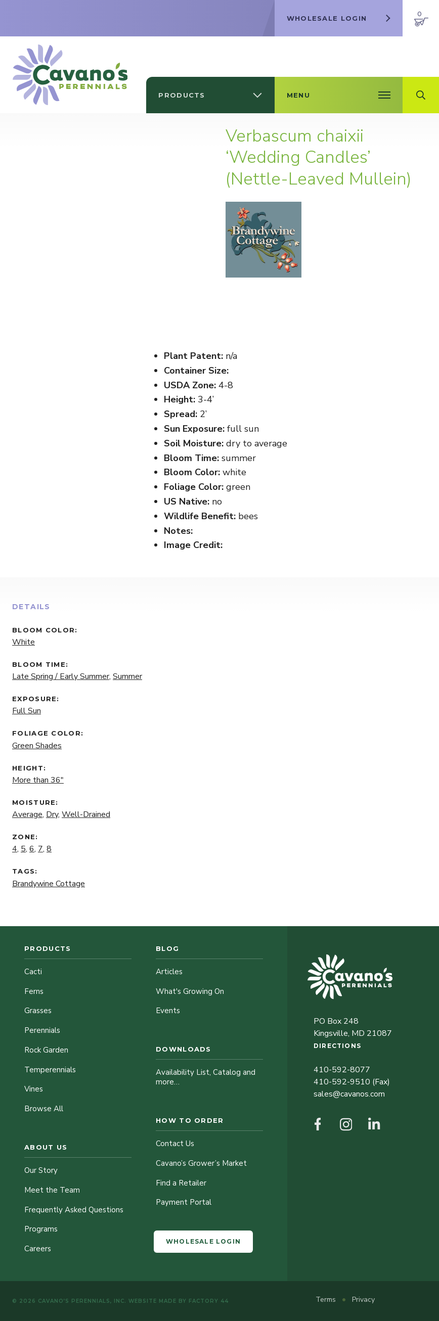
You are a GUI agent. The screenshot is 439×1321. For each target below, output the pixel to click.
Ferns (33, 991)
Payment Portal (183, 1202)
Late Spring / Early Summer (60, 676)
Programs (41, 1229)
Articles (169, 972)
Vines (33, 1089)
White (23, 642)
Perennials (42, 1030)
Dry (52, 814)
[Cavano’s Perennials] (70, 74)
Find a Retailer (181, 1183)
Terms (327, 1299)
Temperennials (50, 1070)
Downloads (183, 1049)
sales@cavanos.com (349, 1094)
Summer (127, 676)
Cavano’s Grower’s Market (201, 1163)
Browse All (43, 1109)
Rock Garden (46, 1050)
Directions (337, 1046)
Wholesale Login (203, 1241)
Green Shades (37, 745)
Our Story (41, 1170)
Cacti (33, 972)
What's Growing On (190, 991)
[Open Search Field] (421, 95)
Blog (167, 948)
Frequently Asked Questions (73, 1210)
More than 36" (38, 780)
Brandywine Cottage (48, 883)
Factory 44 (209, 1301)
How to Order (190, 1120)
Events (168, 1011)
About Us (45, 1147)
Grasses (38, 1011)
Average (27, 814)
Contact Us (175, 1143)
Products (47, 948)
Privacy (363, 1299)
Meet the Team (52, 1190)
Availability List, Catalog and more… (205, 1077)
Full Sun (26, 710)
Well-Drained (86, 814)
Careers (37, 1249)
